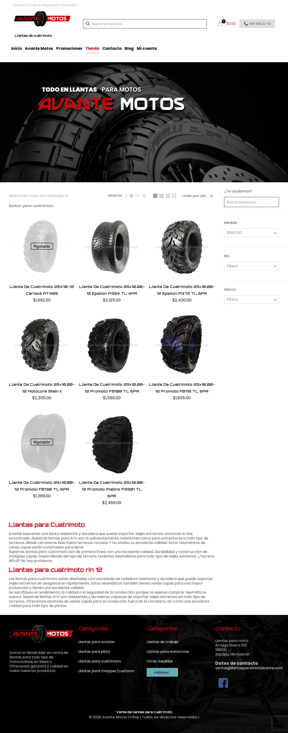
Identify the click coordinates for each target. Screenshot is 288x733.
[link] (126, 196)
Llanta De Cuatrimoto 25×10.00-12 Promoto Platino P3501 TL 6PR (112, 489)
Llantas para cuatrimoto (99, 661)
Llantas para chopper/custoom (106, 671)
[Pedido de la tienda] (198, 195)
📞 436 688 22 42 (257, 23)
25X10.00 (234, 232)
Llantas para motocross (168, 651)
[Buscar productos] (145, 23)
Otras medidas (160, 661)
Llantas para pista (94, 651)
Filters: (232, 266)
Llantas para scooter (96, 641)
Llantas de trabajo (163, 641)
